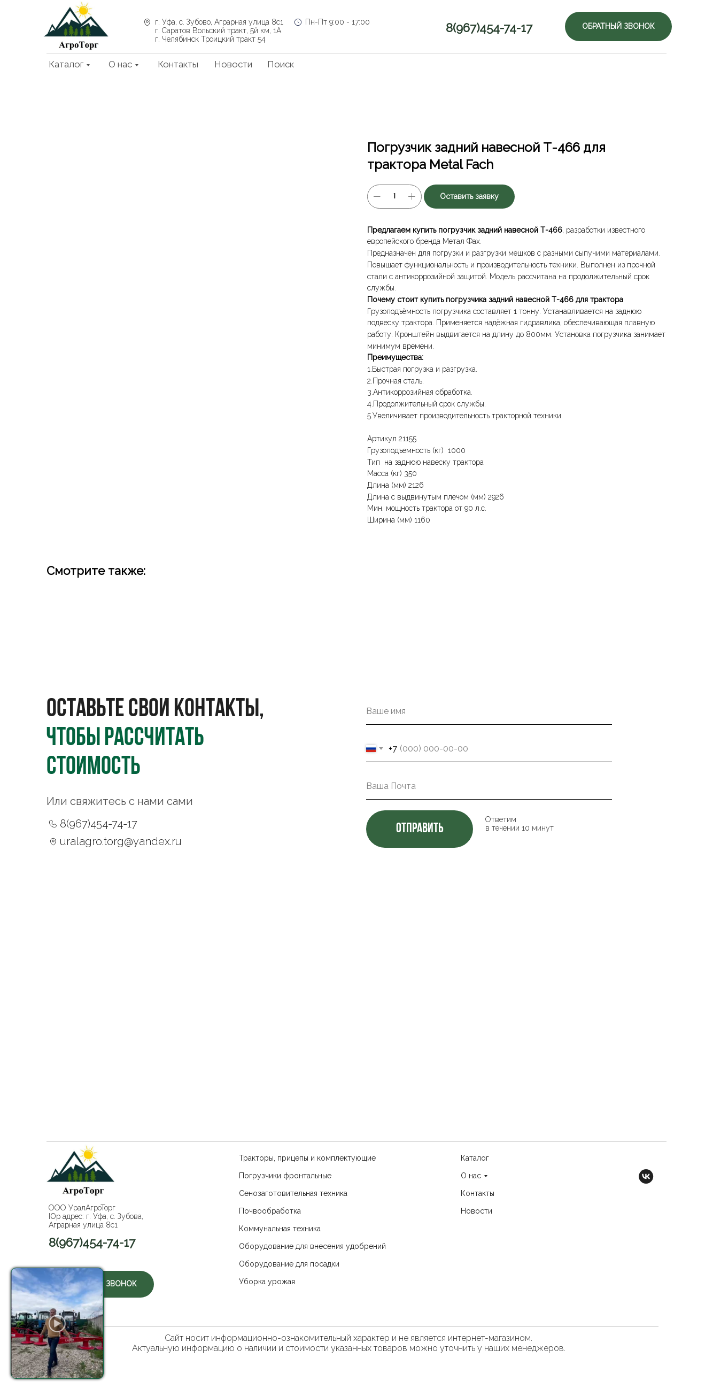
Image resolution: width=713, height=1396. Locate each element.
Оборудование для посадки (289, 1264)
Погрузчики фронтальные (285, 1175)
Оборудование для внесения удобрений (312, 1246)
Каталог (66, 64)
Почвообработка (270, 1211)
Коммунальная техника (280, 1228)
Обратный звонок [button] (618, 26)
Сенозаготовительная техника (293, 1193)
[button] (57, 1323)
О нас (120, 64)
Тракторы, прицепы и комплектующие (307, 1158)
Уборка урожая (267, 1281)
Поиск (280, 64)
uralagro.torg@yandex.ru (121, 841)
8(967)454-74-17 (489, 28)
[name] (489, 711)
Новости (233, 64)
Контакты (178, 64)
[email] (489, 786)
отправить (419, 828)
